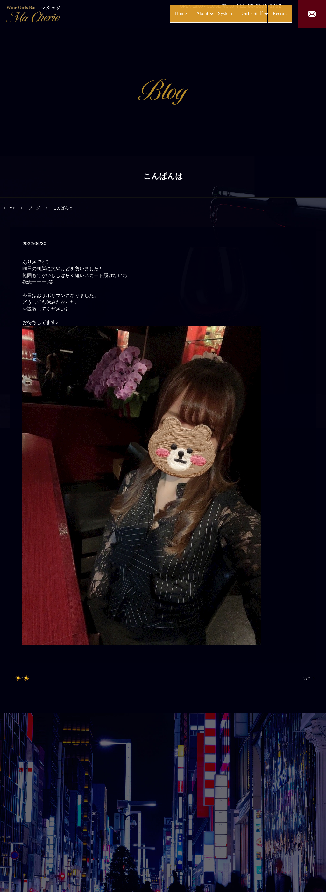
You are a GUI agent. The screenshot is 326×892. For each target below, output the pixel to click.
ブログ (34, 208)
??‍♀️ (307, 678)
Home (154, 13)
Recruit (273, 13)
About (178, 13)
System (207, 13)
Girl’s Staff (237, 13)
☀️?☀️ (22, 678)
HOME (9, 208)
